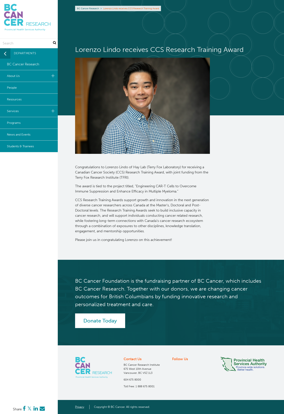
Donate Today (100, 321)
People (12, 87)
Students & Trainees (20, 146)
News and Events (18, 134)
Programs (14, 123)
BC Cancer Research (88, 8)
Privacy (79, 407)
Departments (25, 53)
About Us (31, 76)
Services (31, 111)
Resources (14, 99)
